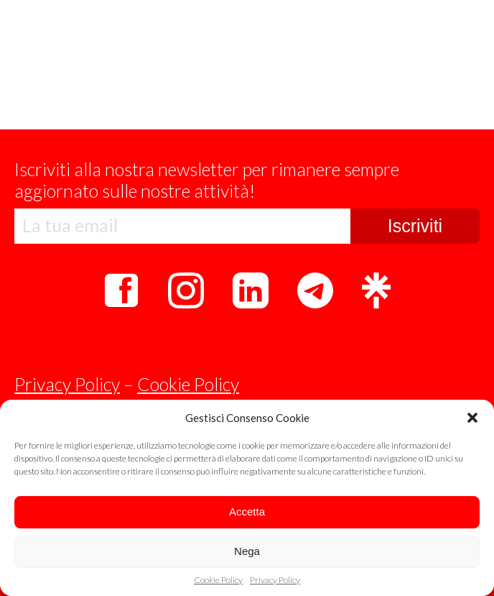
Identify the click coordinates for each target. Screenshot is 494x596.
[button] (472, 418)
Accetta (247, 511)
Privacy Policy (275, 580)
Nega (247, 551)
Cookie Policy (218, 580)
